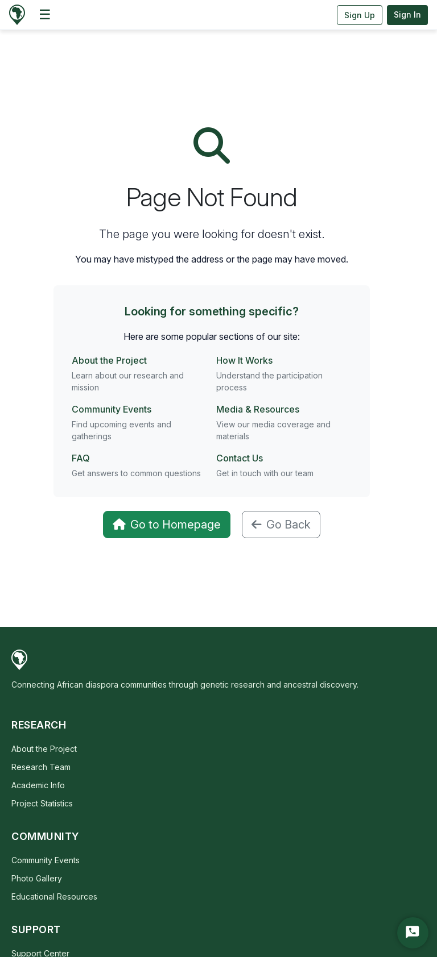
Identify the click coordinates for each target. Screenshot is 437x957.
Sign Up (359, 15)
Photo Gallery (36, 878)
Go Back (281, 524)
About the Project (109, 360)
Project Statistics (42, 803)
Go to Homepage (167, 524)
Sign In (407, 14)
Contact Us (239, 458)
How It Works (244, 360)
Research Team (41, 767)
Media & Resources (257, 409)
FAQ (81, 458)
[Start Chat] (412, 932)
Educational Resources (54, 896)
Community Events (111, 409)
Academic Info (38, 785)
